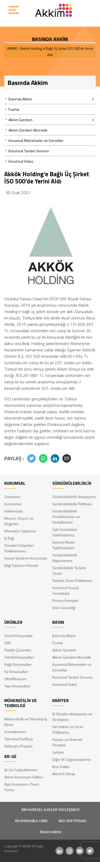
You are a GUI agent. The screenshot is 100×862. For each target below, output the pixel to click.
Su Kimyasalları (16, 671)
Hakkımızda (13, 511)
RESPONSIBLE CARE (31, 820)
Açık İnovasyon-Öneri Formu (21, 787)
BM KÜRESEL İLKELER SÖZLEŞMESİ (50, 809)
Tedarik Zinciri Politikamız (72, 580)
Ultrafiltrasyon (15, 679)
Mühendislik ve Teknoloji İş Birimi (25, 721)
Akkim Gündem (64, 650)
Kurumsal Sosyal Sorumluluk (65, 590)
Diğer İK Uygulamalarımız (71, 759)
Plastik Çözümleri (17, 650)
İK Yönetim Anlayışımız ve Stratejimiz (72, 716)
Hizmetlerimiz (15, 731)
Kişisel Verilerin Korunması (25, 558)
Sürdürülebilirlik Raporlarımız (64, 557)
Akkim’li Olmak (63, 774)
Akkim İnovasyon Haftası (23, 777)
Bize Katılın (61, 766)
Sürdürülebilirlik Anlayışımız (74, 496)
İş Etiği (9, 538)
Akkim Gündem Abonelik (28, 130)
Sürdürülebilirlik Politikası (72, 504)
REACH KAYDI (50, 832)
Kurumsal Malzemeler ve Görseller (36, 140)
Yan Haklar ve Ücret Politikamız (67, 729)
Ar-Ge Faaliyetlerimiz (20, 770)
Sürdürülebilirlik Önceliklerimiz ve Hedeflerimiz (66, 516)
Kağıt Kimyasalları (18, 664)
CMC (7, 643)
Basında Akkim (64, 635)
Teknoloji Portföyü (18, 739)
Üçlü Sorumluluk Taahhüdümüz (64, 532)
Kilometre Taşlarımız (20, 531)
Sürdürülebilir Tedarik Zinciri (69, 570)
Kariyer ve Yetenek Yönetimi (67, 742)
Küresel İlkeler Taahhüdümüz (63, 545)
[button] (31, 458)
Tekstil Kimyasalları (19, 657)
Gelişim (58, 752)
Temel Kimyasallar (18, 635)
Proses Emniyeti (65, 600)
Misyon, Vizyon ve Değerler (18, 521)
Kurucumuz (13, 504)
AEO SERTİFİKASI (72, 820)
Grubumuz (12, 496)
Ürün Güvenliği (63, 607)
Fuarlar (14, 109)
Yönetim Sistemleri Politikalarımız (19, 548)
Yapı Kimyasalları (17, 686)
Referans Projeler (18, 746)
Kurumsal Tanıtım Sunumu (29, 151)
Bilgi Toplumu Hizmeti (21, 565)
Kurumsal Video (21, 161)
